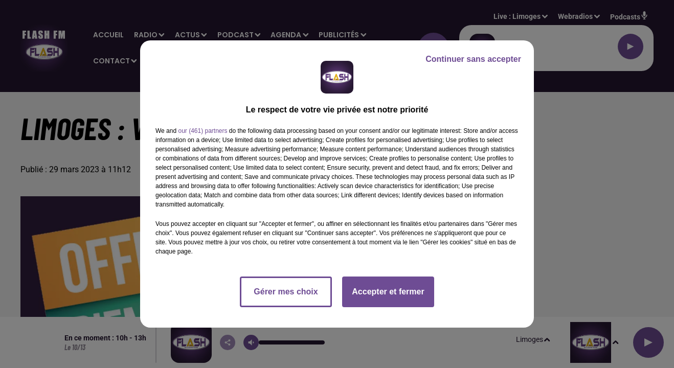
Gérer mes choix (286, 291)
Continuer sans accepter (473, 59)
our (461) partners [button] (202, 130)
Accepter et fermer (388, 291)
